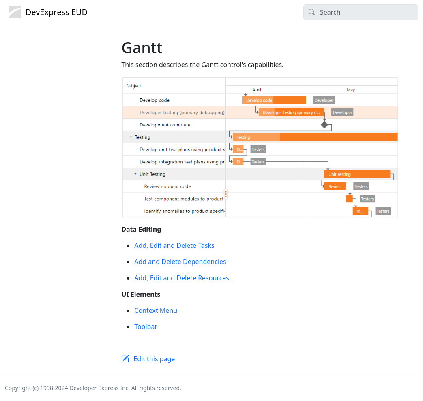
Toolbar (145, 326)
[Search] (360, 12)
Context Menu (155, 310)
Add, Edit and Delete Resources (181, 277)
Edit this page (154, 358)
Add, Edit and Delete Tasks (174, 245)
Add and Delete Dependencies (180, 261)
